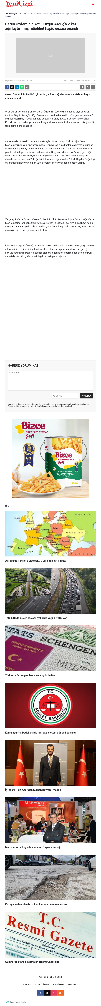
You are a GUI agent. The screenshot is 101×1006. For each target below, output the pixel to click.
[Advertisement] (50, 187)
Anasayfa (11, 14)
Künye (37, 984)
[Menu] (93, 4)
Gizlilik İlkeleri (58, 984)
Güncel (23, 14)
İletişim (46, 984)
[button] (82, 87)
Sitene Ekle (71, 984)
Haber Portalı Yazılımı (18, 1002)
